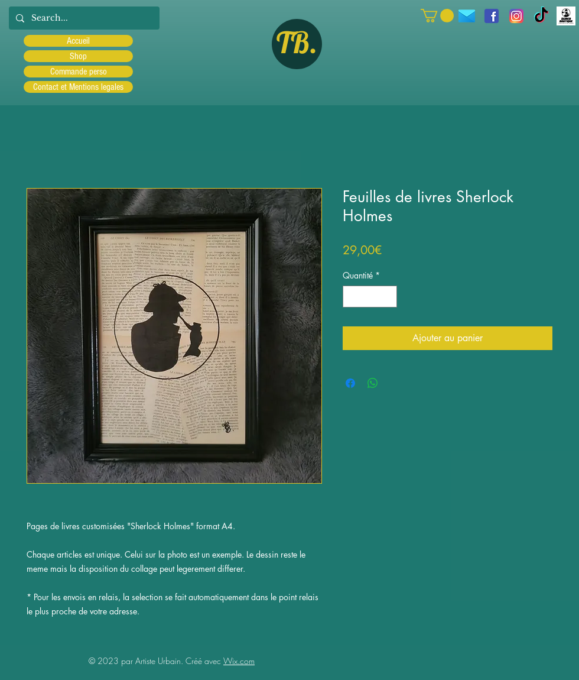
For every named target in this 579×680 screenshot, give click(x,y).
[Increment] (387, 296)
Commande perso (78, 71)
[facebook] (491, 16)
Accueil (78, 40)
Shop (78, 56)
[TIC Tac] (541, 16)
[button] (437, 15)
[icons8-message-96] (466, 16)
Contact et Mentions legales (78, 87)
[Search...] (83, 18)
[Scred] (566, 16)
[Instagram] (516, 16)
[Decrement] (351, 296)
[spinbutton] (369, 296)
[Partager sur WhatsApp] (373, 383)
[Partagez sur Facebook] (350, 383)
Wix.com (239, 660)
